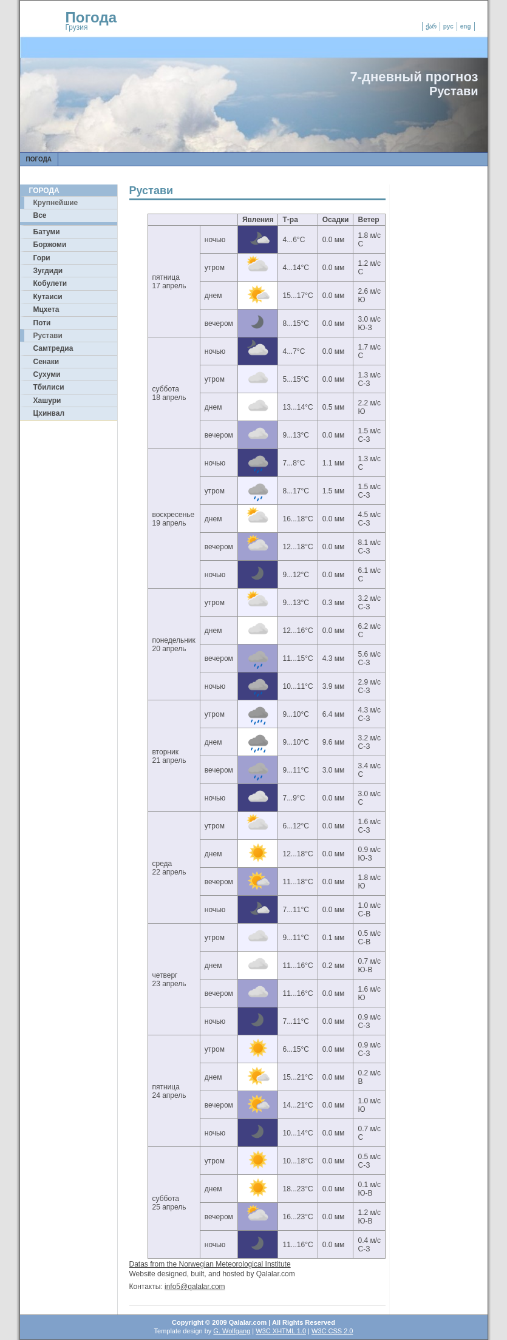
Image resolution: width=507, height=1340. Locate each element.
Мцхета (46, 309)
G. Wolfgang (231, 1331)
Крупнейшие (55, 202)
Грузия (77, 27)
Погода (91, 17)
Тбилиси (48, 387)
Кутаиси (48, 297)
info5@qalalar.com (195, 1286)
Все (40, 215)
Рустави (48, 335)
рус (448, 26)
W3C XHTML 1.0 (281, 1331)
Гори (41, 258)
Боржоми (50, 244)
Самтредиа (53, 348)
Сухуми (47, 374)
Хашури (47, 400)
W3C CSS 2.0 (332, 1331)
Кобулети (50, 283)
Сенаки (46, 361)
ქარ (431, 26)
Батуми (46, 232)
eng (465, 26)
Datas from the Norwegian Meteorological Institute (210, 1264)
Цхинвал (49, 413)
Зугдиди (48, 270)
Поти (42, 323)
